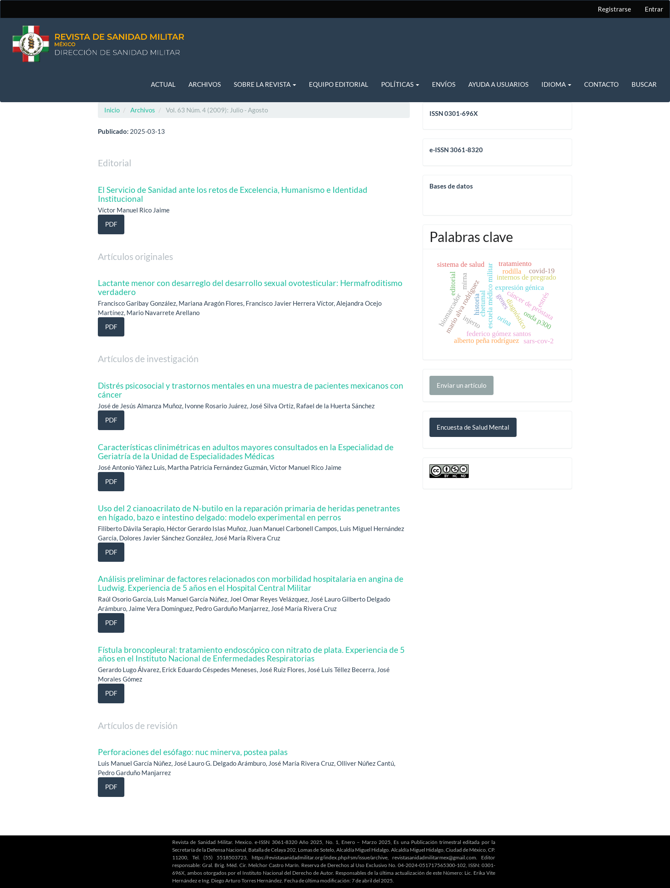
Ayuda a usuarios (498, 84)
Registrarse (614, 9)
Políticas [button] (400, 84)
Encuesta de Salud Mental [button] (473, 427)
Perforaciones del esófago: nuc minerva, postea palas (193, 752)
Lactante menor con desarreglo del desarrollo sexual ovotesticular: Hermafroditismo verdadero (250, 287)
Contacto (601, 84)
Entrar (654, 9)
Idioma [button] (556, 84)
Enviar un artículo (461, 385)
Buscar (644, 84)
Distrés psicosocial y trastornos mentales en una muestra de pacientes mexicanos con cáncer (250, 390)
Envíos (443, 84)
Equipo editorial (338, 84)
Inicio (112, 110)
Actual (163, 84)
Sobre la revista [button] (265, 84)
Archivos (204, 84)
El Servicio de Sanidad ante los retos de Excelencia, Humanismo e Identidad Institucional (232, 194)
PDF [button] (111, 224)
